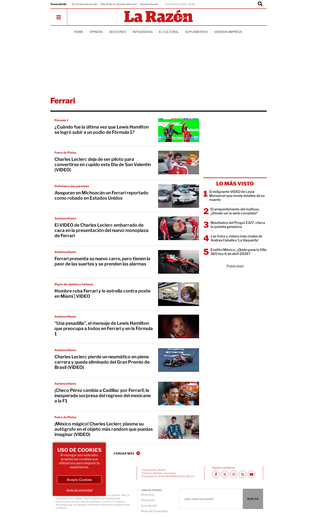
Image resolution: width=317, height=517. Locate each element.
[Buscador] (260, 4)
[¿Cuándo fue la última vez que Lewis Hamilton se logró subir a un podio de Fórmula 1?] (178, 130)
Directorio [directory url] (147, 494)
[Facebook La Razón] (216, 474)
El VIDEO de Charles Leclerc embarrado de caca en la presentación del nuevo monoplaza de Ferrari (102, 230)
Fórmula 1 (61, 120)
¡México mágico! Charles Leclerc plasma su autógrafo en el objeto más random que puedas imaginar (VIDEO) (104, 429)
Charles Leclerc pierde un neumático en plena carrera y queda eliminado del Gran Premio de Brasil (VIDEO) (102, 362)
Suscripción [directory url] (149, 505)
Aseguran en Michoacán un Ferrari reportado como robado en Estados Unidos (101, 195)
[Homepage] (158, 16)
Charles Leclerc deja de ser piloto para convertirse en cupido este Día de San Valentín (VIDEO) (103, 164)
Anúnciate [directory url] (148, 500)
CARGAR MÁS (126, 453)
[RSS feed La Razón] (242, 474)
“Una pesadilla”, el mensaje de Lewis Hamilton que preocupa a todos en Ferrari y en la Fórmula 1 (104, 328)
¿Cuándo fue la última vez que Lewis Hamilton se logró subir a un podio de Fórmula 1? (102, 129)
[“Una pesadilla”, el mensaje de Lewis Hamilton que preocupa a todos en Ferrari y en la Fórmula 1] (178, 326)
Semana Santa (149, 4)
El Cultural (169, 32)
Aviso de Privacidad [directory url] (154, 511)
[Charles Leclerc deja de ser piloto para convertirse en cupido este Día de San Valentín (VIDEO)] (178, 162)
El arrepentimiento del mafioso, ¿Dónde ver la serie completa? (235, 211)
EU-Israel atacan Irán (84, 4)
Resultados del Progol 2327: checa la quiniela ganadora (237, 225)
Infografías (143, 32)
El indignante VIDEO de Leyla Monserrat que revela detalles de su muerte (237, 196)
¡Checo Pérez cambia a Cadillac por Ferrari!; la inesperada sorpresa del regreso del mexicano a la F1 (103, 395)
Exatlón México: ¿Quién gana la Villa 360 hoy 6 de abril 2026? (238, 252)
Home (78, 32)
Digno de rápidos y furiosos (74, 284)
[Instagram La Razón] (233, 474)
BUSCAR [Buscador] (253, 499)
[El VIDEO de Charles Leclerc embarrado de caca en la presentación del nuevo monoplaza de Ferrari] (178, 228)
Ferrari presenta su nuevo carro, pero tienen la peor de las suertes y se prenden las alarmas (102, 261)
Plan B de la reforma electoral (119, 4)
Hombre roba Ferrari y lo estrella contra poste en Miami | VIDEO (102, 293)
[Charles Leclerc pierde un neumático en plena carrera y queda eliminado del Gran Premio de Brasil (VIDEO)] (178, 360)
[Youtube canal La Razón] (251, 474)
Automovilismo (65, 218)
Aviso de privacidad (79, 490)
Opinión (96, 32)
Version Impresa (228, 32)
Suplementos (196, 32)
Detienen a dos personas (72, 186)
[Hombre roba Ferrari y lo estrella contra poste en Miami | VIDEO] (178, 294)
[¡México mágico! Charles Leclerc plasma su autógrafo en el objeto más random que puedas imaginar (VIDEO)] (178, 427)
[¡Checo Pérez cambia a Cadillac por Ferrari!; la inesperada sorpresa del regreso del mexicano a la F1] (178, 393)
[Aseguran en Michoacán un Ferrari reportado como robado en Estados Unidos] (178, 196)
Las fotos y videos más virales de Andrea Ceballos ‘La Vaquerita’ (236, 238)
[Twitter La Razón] (224, 474)
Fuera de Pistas (65, 152)
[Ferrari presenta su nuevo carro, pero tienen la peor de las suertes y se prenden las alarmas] (178, 262)
